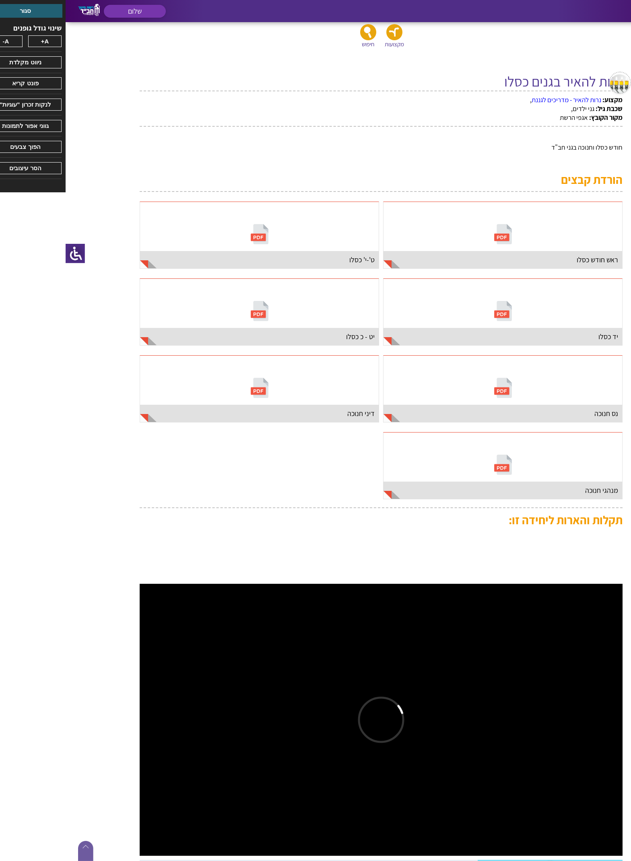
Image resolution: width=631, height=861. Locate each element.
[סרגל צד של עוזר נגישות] (9, 253)
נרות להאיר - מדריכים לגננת (501, 99)
